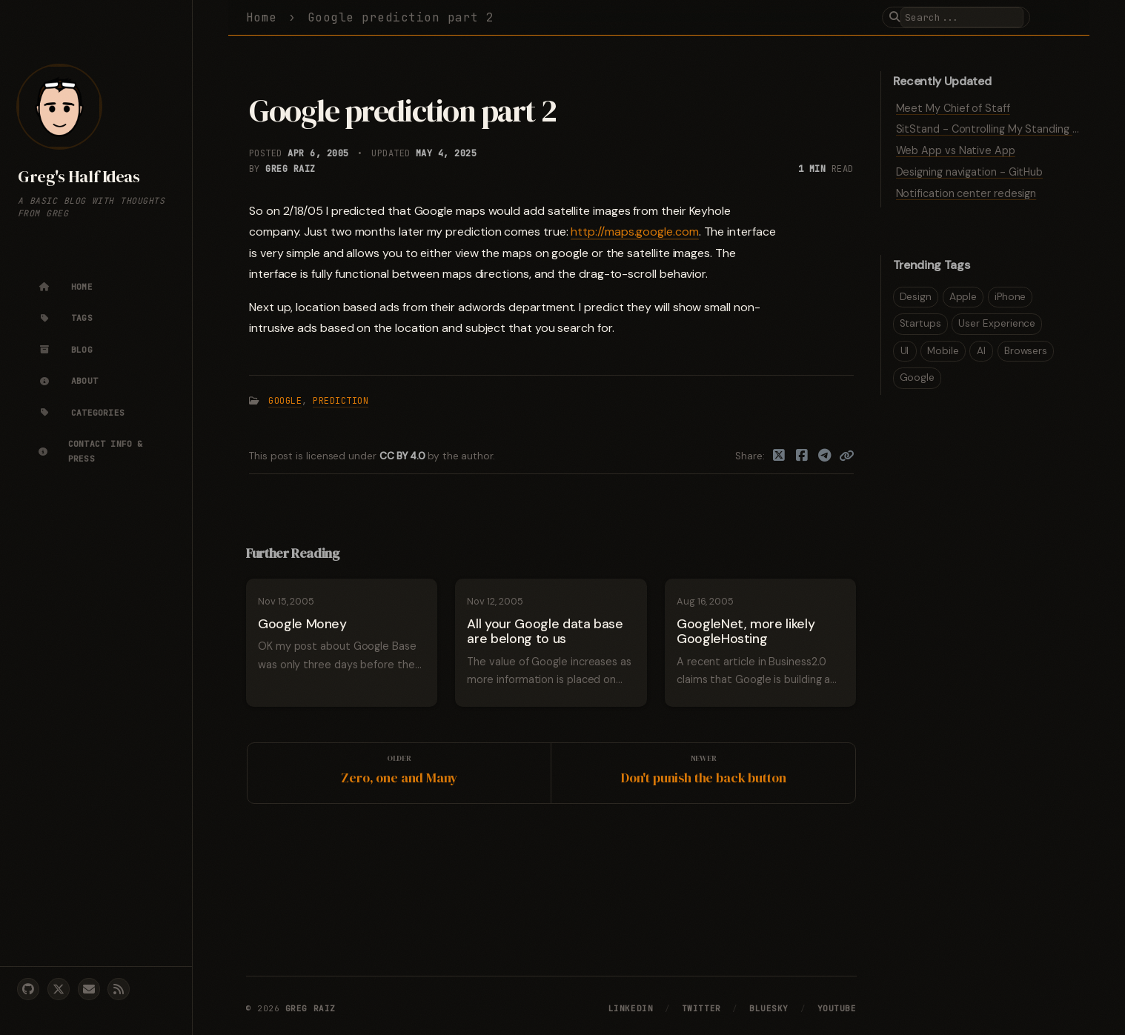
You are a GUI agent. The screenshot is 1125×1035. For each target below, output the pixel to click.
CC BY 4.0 (403, 456)
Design (916, 296)
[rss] (118, 989)
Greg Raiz (290, 169)
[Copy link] (846, 456)
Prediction (340, 401)
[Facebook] (802, 456)
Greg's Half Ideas (78, 176)
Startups (920, 323)
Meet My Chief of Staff (953, 108)
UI (904, 351)
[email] (89, 989)
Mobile (943, 351)
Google (285, 401)
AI (981, 351)
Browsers (1025, 351)
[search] (961, 17)
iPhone (1010, 296)
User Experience (996, 323)
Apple (963, 296)
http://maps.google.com (634, 231)
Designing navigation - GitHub (969, 172)
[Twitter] (779, 456)
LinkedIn (630, 1008)
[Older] (399, 773)
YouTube (837, 1008)
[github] (28, 989)
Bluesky (769, 1008)
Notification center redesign (966, 193)
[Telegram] (824, 456)
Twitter (701, 1008)
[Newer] (703, 773)
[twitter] (58, 989)
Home (261, 17)
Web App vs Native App (955, 150)
